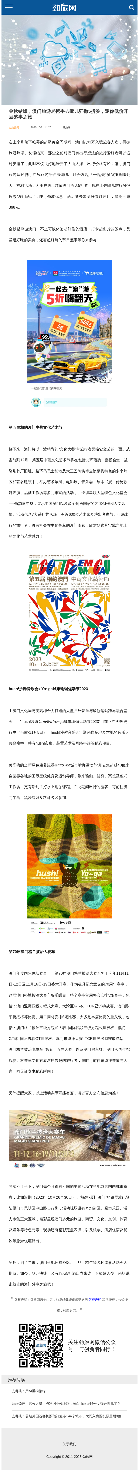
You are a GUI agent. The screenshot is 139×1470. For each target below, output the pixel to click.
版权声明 (95, 1299)
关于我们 (69, 1444)
